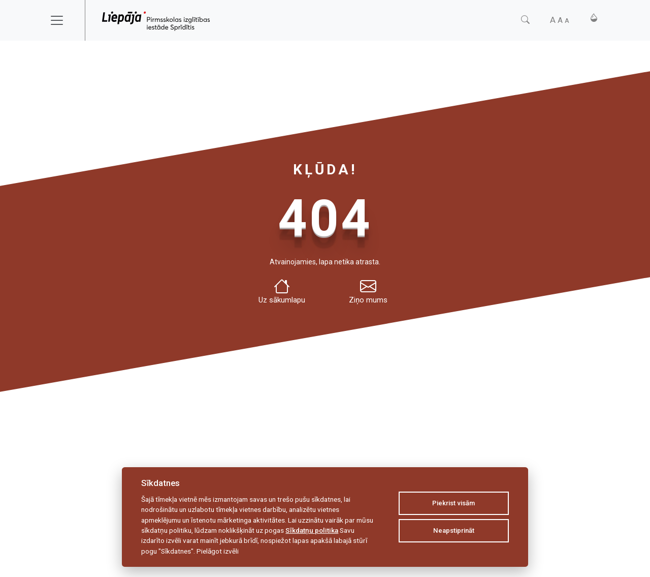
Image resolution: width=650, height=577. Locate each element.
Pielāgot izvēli (218, 551)
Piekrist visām (453, 503)
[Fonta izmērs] (559, 20)
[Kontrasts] (594, 18)
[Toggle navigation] (63, 20)
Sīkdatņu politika (311, 530)
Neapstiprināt (453, 530)
